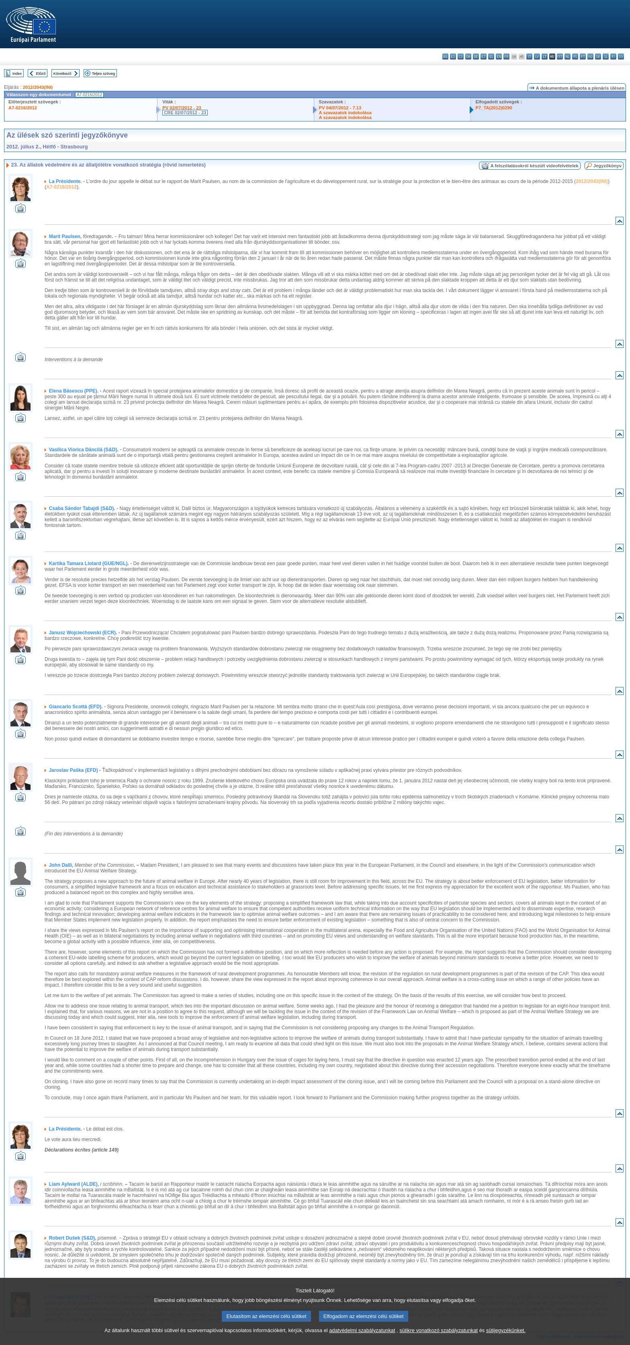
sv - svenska (621, 56)
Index (17, 73)
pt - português (583, 56)
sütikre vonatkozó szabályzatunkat (438, 1340)
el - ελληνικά (491, 56)
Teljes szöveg (103, 73)
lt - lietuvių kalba (545, 56)
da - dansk (468, 56)
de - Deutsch (476, 56)
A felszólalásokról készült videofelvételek (535, 165)
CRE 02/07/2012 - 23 (185, 112)
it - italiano (529, 56)
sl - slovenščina (606, 56)
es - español (453, 56)
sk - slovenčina (598, 56)
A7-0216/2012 (22, 107)
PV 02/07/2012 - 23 (181, 107)
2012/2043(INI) (38, 87)
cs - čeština (461, 56)
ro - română (590, 56)
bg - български (445, 56)
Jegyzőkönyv (607, 165)
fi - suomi (613, 56)
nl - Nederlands (568, 56)
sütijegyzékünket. (506, 1340)
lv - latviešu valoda (537, 56)
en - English (499, 56)
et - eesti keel (484, 56)
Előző (41, 73)
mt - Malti (560, 56)
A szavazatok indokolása (345, 112)
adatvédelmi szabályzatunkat (362, 1340)
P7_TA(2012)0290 (494, 107)
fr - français (506, 56)
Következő (62, 73)
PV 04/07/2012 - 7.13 (340, 107)
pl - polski (575, 56)
